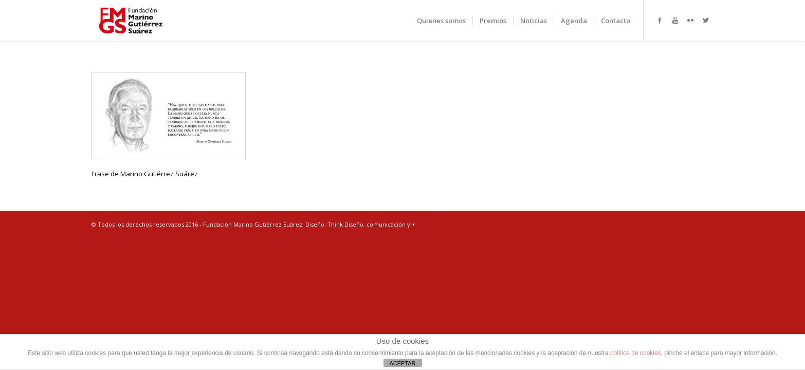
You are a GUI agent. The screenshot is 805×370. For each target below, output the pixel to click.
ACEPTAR (402, 363)
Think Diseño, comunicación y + (371, 224)
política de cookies (635, 353)
